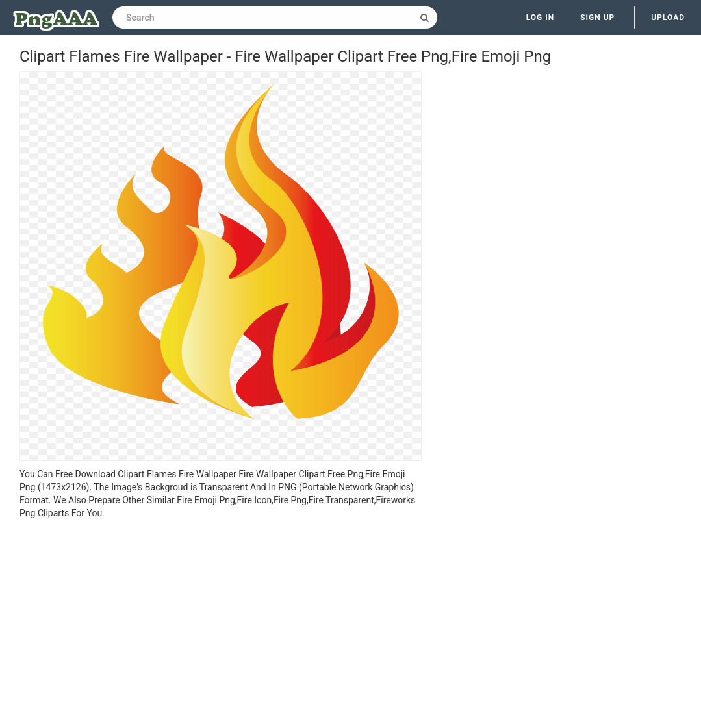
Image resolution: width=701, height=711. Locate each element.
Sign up (597, 17)
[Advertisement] (220, 617)
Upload (668, 17)
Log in (540, 17)
